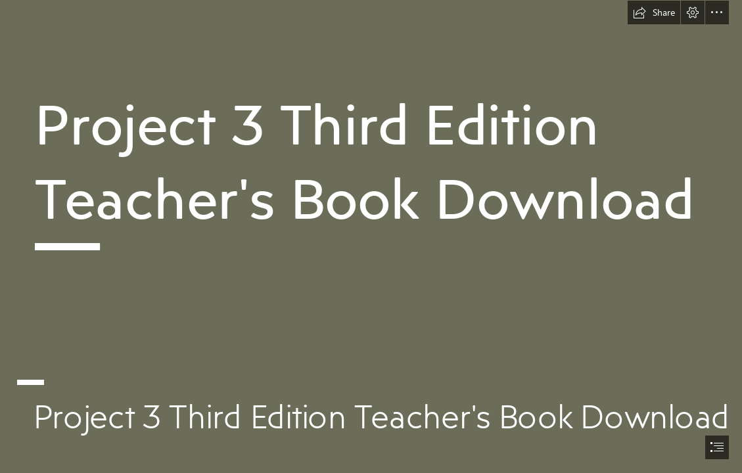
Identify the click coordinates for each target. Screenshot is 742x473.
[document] (371, 236)
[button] (654, 12)
